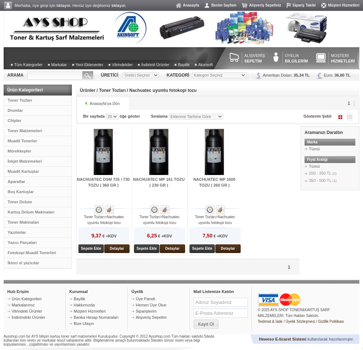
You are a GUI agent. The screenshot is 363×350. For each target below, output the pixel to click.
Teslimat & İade (270, 321)
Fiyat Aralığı (317, 160)
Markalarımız (23, 305)
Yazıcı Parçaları (22, 242)
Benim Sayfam (223, 5)
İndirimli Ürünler (155, 64)
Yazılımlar (17, 232)
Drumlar (15, 110)
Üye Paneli (145, 299)
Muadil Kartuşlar (23, 171)
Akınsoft (205, 64)
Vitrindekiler (122, 64)
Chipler (14, 120)
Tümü (314, 149)
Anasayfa (191, 5)
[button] (206, 324)
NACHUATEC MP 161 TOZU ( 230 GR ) (158, 182)
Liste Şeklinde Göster (349, 117)
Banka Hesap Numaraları (96, 317)
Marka (312, 142)
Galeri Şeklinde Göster (340, 117)
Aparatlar (16, 181)
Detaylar (117, 249)
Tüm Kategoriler (28, 64)
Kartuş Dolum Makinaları (31, 212)
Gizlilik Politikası (331, 321)
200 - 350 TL (323, 173)
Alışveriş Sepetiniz (265, 5)
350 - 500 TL (323, 180)
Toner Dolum (20, 202)
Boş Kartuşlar (21, 192)
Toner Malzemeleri (25, 131)
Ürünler (87, 90)
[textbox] (54, 75)
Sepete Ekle (91, 249)
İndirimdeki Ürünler (28, 317)
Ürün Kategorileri (27, 299)
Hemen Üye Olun (151, 305)
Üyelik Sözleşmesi (300, 321)
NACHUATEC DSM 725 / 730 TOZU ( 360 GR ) (103, 182)
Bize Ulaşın (84, 323)
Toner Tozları (20, 100)
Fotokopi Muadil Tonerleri (32, 253)
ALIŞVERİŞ (254, 58)
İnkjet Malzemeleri (25, 161)
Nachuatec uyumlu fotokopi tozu (162, 90)
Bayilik (183, 64)
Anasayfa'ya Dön (105, 103)
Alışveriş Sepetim (151, 317)
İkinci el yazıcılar (23, 263)
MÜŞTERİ (343, 58)
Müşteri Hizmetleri (343, 5)
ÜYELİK (296, 58)
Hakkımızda (84, 305)
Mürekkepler (19, 151)
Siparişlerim (146, 311)
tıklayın (63, 5)
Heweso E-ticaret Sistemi (282, 339)
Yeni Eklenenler (89, 64)
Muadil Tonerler (22, 141)
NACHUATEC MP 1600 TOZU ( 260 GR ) (214, 182)
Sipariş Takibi (304, 5)
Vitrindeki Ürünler (27, 311)
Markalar (59, 64)
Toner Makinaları (23, 222)
